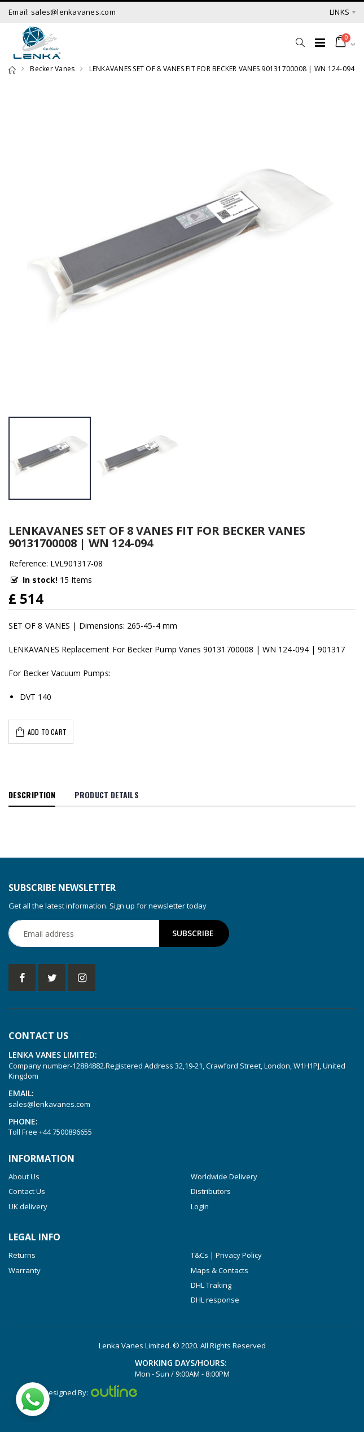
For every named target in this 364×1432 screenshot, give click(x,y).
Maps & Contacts (219, 1270)
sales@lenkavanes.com (49, 1104)
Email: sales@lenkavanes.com (62, 12)
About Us (24, 1176)
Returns (22, 1255)
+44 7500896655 (65, 1132)
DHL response (215, 1300)
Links (339, 12)
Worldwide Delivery (224, 1176)
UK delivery (27, 1206)
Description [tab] (31, 795)
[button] (300, 42)
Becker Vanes (52, 68)
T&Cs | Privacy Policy (226, 1255)
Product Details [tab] (106, 795)
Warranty (24, 1270)
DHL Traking (211, 1285)
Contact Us (26, 1191)
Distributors (211, 1191)
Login (200, 1206)
